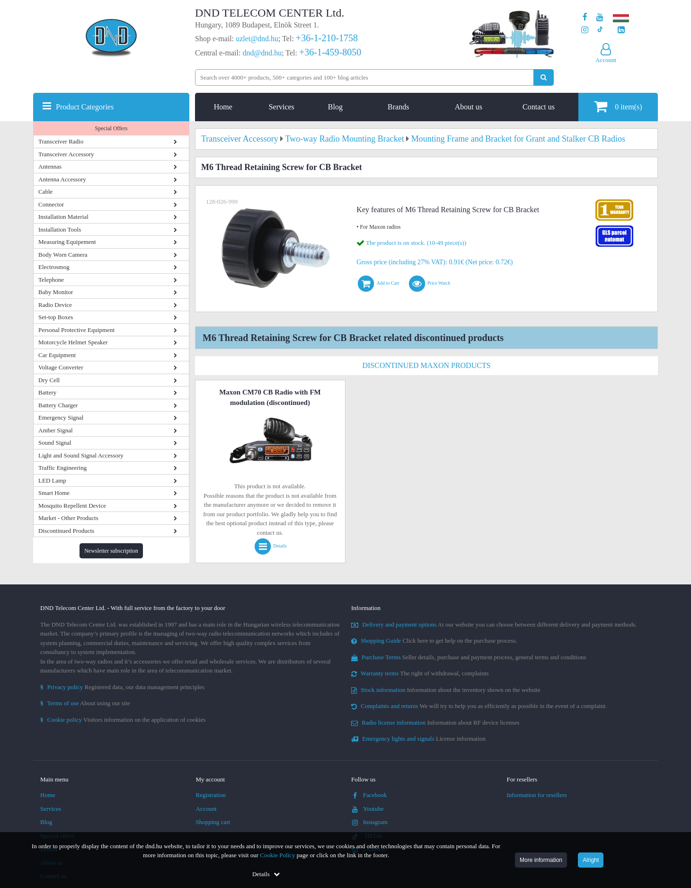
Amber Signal (55, 430)
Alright (591, 860)
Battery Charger (58, 405)
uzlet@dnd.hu (257, 39)
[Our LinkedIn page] (621, 30)
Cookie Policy (277, 855)
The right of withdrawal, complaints (420, 673)
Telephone (51, 279)
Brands (398, 107)
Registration (211, 794)
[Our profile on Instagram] (584, 30)
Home (223, 107)
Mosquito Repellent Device (72, 505)
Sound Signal (54, 442)
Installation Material (63, 216)
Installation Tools (59, 229)
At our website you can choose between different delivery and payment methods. (494, 624)
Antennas (50, 166)
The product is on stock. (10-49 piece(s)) (416, 242)
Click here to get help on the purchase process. (434, 640)
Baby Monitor (55, 292)
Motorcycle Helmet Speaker (73, 342)
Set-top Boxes (55, 317)
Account (206, 808)
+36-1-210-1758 (327, 38)
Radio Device (55, 304)
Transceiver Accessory (66, 154)
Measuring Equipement (67, 241)
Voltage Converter (60, 367)
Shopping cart (213, 821)
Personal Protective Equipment (76, 329)
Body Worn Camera (62, 254)
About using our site (85, 703)
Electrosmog (54, 266)
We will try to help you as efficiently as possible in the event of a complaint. (479, 705)
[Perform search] (543, 77)
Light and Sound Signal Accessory (81, 455)
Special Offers (111, 128)
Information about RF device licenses (435, 722)
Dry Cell (49, 380)
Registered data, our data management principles (122, 687)
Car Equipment (57, 355)
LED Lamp (52, 480)
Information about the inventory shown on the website (445, 689)
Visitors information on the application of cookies (123, 719)
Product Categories (85, 107)
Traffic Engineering (62, 467)
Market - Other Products (68, 517)
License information (418, 738)
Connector (51, 204)
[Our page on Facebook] (585, 17)
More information (541, 860)
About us (468, 107)
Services (281, 107)
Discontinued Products (66, 530)
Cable (45, 191)
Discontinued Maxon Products (426, 365)
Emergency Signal (60, 417)
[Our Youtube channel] (599, 17)
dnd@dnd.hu (262, 53)
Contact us (539, 107)
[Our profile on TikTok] (600, 30)
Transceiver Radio (60, 141)
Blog (335, 107)
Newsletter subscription (111, 550)
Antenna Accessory (62, 179)
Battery (47, 392)
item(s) (618, 106)
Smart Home (54, 492)
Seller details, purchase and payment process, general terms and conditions (468, 657)
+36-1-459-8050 (330, 52)
